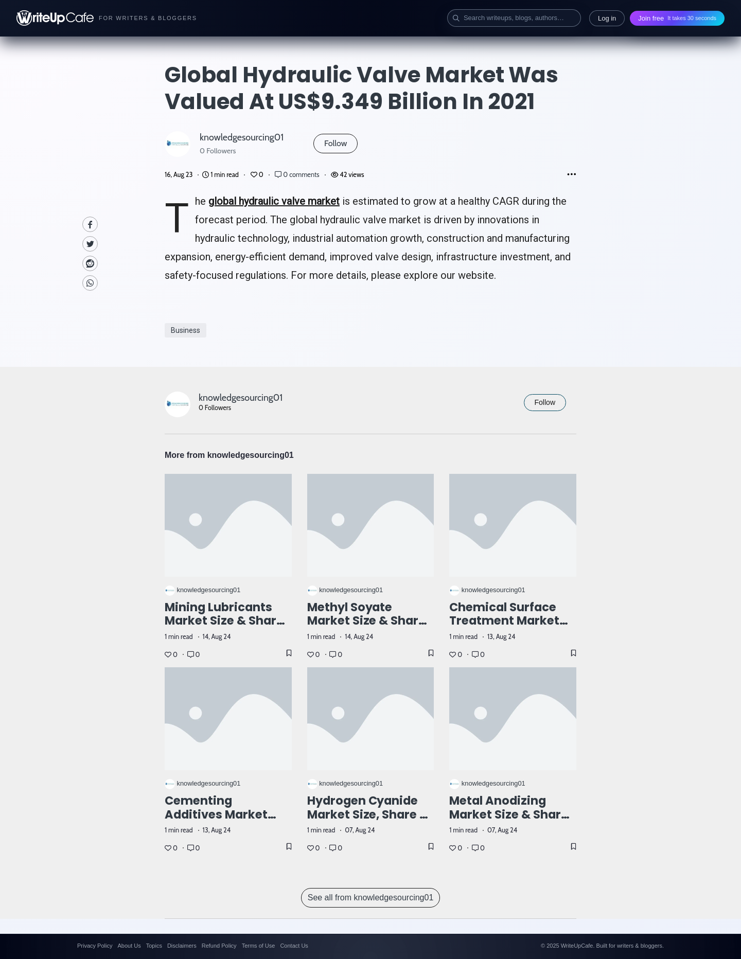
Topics (154, 946)
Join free (677, 18)
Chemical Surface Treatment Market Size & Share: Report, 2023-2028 (510, 628)
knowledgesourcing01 (242, 137)
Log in (607, 18)
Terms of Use (258, 946)
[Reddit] (90, 263)
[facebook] (90, 224)
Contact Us (294, 946)
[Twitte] (90, 244)
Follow (335, 143)
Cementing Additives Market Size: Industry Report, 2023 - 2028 (228, 821)
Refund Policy (219, 946)
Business (185, 330)
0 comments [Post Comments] (298, 175)
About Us (128, 946)
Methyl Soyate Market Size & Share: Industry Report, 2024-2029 (368, 628)
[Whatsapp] (90, 283)
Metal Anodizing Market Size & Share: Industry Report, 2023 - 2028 (512, 821)
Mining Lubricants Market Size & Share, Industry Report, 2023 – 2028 (228, 628)
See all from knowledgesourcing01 (371, 897)
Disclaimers (182, 946)
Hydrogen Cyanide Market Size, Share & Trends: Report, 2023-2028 (368, 821)
